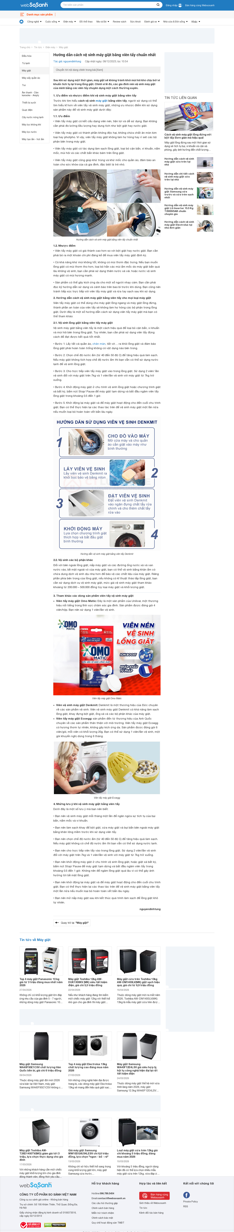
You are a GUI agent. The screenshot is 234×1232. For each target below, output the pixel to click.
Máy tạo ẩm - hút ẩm (33, 139)
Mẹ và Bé (101, 21)
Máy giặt (63, 47)
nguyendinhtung (150, 909)
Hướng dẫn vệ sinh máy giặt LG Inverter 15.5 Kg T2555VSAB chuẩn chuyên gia (178, 209)
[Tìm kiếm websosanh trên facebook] (186, 1195)
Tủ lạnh (26, 63)
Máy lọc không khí (31, 124)
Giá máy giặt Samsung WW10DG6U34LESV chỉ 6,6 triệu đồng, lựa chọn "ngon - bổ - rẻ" (88, 1153)
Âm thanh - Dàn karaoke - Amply (30, 94)
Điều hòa (26, 56)
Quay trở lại (75, 922)
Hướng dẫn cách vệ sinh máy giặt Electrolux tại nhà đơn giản (179, 224)
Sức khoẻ (135, 21)
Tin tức (38, 47)
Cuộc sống (51, 21)
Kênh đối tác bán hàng (151, 1213)
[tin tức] (21, 22)
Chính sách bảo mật (102, 1218)
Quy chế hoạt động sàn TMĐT (108, 1222)
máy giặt (102, 100)
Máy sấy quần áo (31, 78)
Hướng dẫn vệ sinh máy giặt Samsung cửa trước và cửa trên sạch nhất (179, 193)
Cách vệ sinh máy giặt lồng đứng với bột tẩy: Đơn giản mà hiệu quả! (187, 136)
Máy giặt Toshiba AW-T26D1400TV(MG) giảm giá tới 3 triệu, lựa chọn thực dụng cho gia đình (41, 1155)
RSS (185, 1206)
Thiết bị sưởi (29, 102)
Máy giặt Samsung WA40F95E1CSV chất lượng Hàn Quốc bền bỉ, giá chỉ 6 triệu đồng (40, 1067)
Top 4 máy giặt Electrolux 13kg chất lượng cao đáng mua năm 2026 (88, 1067)
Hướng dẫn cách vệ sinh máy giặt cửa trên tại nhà (179, 161)
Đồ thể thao (86, 21)
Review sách (119, 21)
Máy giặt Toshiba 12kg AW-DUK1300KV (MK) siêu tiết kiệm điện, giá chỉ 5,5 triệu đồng (87, 982)
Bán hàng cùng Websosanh (199, 5)
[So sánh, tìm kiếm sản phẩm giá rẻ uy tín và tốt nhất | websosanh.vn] (34, 5)
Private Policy (190, 1201)
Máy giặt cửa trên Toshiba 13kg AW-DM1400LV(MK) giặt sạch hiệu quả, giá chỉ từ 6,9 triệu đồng (138, 982)
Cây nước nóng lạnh (33, 117)
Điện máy (68, 21)
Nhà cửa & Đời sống (174, 21)
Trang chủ (25, 47)
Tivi (24, 85)
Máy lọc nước (29, 132)
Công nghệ (33, 21)
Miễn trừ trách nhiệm (103, 1213)
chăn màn (98, 343)
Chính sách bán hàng (103, 1208)
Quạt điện (27, 110)
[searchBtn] (158, 5)
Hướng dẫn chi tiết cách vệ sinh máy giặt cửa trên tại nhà (179, 176)
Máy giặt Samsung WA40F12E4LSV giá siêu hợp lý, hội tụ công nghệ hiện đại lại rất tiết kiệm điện (137, 1068)
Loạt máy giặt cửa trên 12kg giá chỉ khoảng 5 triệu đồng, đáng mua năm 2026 (137, 1153)
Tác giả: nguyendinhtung (67, 61)
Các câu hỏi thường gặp (105, 1203)
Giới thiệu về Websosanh (152, 1203)
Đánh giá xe (150, 21)
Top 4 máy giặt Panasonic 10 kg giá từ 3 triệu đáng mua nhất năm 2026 (41, 982)
